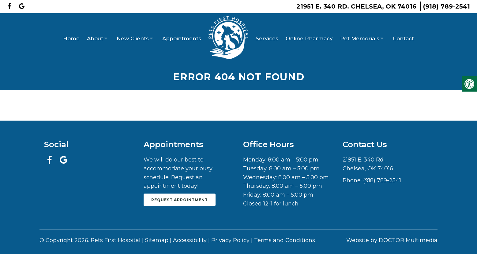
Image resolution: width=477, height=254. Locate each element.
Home (71, 38)
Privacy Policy (230, 240)
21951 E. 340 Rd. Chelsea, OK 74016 (356, 6)
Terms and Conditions (284, 240)
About (95, 38)
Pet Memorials (359, 38)
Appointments (181, 38)
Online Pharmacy (309, 38)
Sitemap (156, 240)
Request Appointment (179, 200)
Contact (403, 38)
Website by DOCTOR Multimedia (392, 240)
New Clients (133, 38)
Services (267, 38)
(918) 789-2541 (446, 6)
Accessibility (190, 240)
